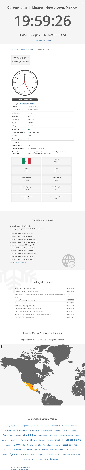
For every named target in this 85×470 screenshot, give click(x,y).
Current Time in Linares (25, 99)
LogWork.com (26, 467)
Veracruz (27, 459)
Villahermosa (37, 459)
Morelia (30, 445)
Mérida (38, 445)
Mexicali (59, 440)
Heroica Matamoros (66, 435)
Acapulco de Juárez (13, 426)
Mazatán (50, 440)
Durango (74, 430)
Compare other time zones (18, 262)
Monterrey (19, 444)
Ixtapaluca (5, 440)
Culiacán (66, 430)
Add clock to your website (44, 40)
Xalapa (46, 459)
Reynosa (37, 450)
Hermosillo (53, 435)
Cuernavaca (57, 431)
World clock (24, 49)
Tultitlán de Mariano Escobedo (71, 454)
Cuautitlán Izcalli (46, 431)
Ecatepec (8, 435)
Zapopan (54, 459)
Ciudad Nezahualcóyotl (16, 430)
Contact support (23, 469)
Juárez (14, 440)
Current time (14, 49)
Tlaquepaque (40, 454)
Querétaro (27, 449)
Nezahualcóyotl (69, 444)
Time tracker (14, 469)
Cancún (40, 426)
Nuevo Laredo (8, 450)
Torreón (58, 454)
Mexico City (73, 440)
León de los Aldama (28, 440)
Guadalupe (43, 435)
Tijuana (14, 454)
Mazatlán (42, 440)
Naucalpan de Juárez (51, 445)
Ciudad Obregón (34, 431)
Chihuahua (55, 426)
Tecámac (4, 454)
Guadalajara (29, 435)
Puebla (17, 449)
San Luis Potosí (56, 449)
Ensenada (18, 435)
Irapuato (77, 435)
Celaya (47, 426)
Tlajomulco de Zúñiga (27, 455)
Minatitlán (8, 445)
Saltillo (45, 449)
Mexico (32, 49)
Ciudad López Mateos (69, 426)
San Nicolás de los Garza (72, 450)
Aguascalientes (29, 426)
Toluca (50, 454)
